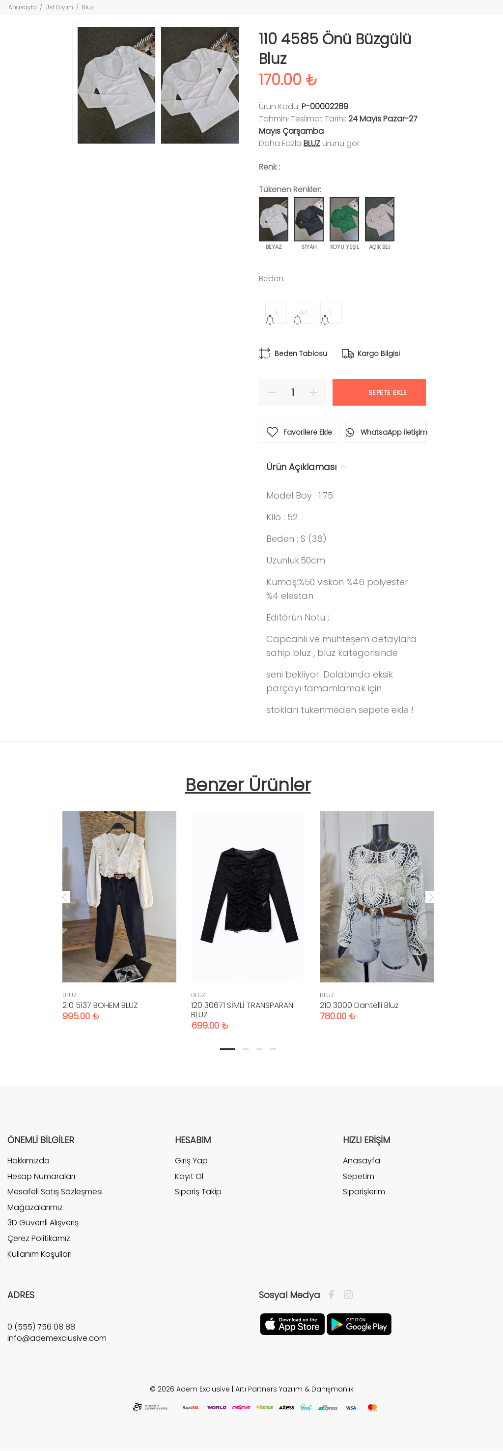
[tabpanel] (119, 906)
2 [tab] (246, 1049)
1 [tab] (227, 1049)
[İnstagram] (346, 1295)
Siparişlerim (364, 1191)
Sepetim (358, 1176)
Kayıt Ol (189, 1176)
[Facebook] (334, 1295)
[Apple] (292, 1324)
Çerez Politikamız (38, 1238)
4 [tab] (273, 1049)
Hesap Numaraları (41, 1176)
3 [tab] (259, 1049)
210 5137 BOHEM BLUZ (100, 1005)
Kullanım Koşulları (39, 1254)
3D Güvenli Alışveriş (43, 1222)
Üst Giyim (59, 7)
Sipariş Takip (198, 1191)
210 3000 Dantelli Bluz (359, 1005)
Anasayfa (22, 7)
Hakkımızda (28, 1160)
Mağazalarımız (35, 1207)
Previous (64, 897)
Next (431, 897)
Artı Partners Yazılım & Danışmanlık (294, 1389)
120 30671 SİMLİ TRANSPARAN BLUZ (242, 1010)
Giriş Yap (191, 1160)
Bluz (88, 7)
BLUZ (312, 143)
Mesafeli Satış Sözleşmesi (55, 1191)
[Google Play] (359, 1324)
